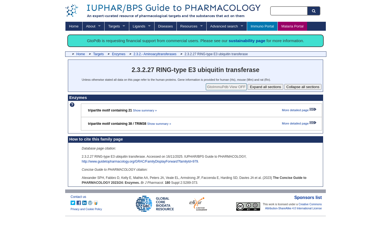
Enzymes (118, 54)
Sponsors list (308, 197)
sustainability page (247, 40)
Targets (114, 26)
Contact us (78, 197)
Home (73, 26)
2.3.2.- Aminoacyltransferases (155, 54)
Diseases (165, 26)
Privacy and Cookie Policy (86, 209)
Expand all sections (265, 87)
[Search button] (314, 10)
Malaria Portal (292, 26)
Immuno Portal (262, 26)
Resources (188, 26)
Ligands (139, 26)
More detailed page (299, 110)
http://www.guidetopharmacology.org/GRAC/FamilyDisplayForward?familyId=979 (140, 161)
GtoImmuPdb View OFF (226, 87)
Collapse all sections (303, 87)
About (90, 26)
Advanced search (224, 26)
